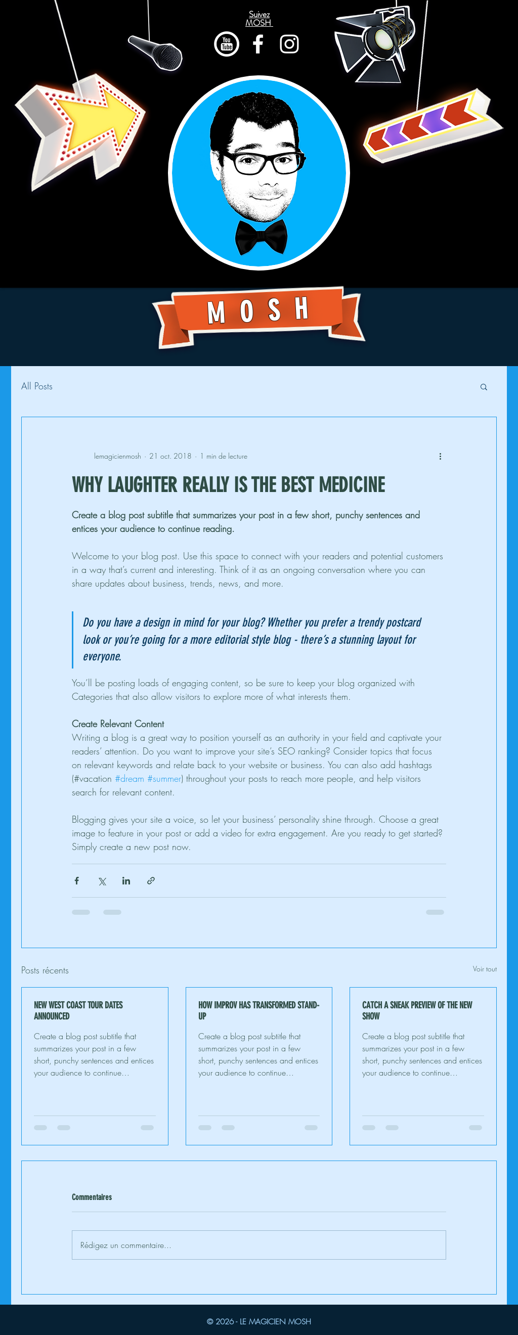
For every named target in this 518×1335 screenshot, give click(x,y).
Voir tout (485, 968)
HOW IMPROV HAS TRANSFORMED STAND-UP (258, 1011)
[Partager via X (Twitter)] (101, 880)
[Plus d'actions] (440, 456)
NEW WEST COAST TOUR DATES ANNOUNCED (78, 1011)
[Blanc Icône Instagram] (289, 44)
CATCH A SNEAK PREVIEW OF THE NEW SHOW (417, 1011)
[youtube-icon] (226, 44)
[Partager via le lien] (151, 880)
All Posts (37, 386)
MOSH (264, 311)
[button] (484, 386)
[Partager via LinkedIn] (126, 880)
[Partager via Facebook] (76, 880)
